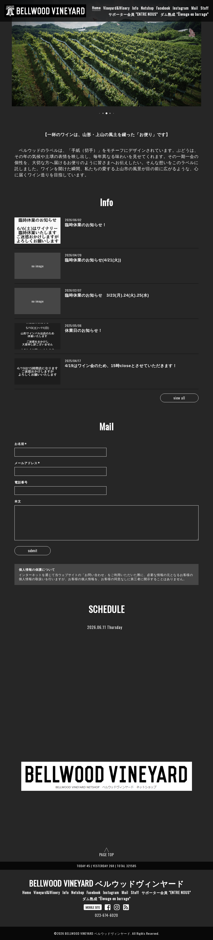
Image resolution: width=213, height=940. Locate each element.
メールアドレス (27, 463)
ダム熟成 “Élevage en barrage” (184, 14)
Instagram (181, 8)
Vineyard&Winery (116, 8)
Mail (194, 8)
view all (179, 398)
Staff (205, 8)
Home (96, 8)
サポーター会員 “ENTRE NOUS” (133, 14)
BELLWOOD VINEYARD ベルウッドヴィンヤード (106, 883)
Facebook (163, 8)
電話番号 (21, 482)
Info (135, 8)
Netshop (147, 8)
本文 (17, 501)
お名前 (20, 444)
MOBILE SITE (92, 907)
